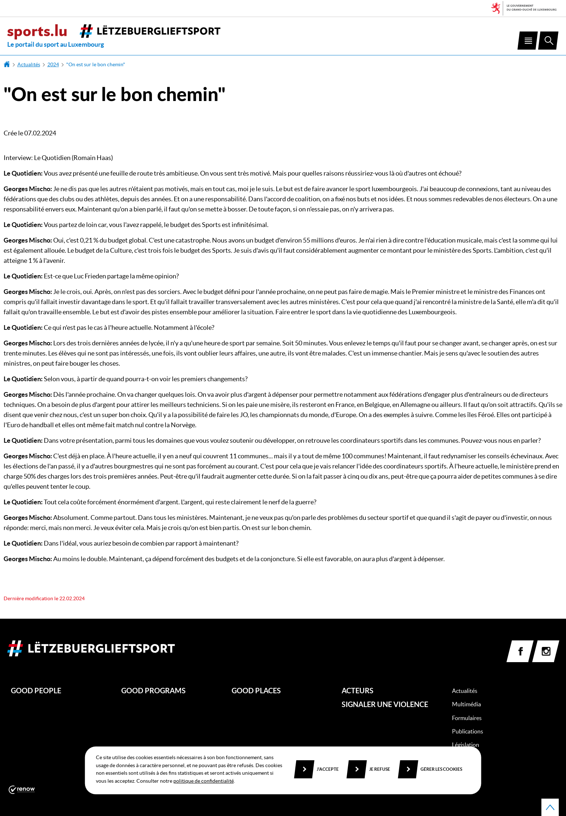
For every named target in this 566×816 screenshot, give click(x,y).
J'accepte (328, 769)
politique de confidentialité (203, 781)
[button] (528, 40)
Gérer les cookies (441, 769)
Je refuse (379, 769)
